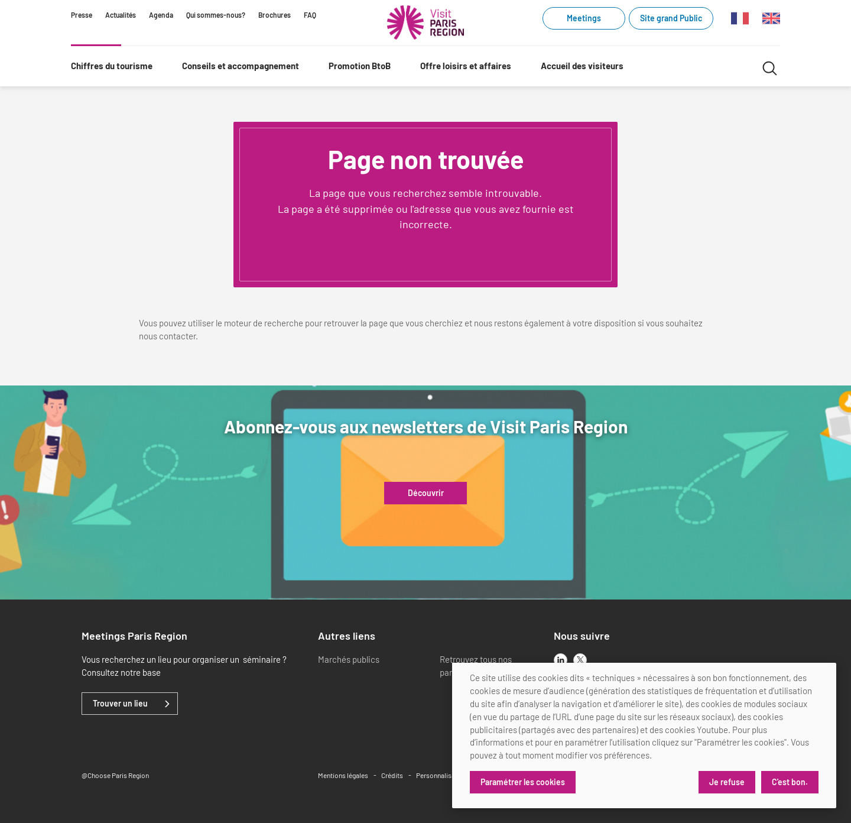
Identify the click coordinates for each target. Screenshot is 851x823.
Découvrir (426, 493)
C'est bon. (790, 782)
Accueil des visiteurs (582, 65)
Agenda (161, 15)
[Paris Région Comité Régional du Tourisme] (425, 22)
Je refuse (727, 782)
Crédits (392, 775)
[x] (580, 660)
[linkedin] (560, 660)
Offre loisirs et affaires (465, 65)
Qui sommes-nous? (215, 15)
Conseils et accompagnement (240, 65)
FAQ (310, 15)
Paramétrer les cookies (522, 782)
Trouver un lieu (120, 703)
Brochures (274, 15)
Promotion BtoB (360, 65)
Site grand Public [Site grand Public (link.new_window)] (671, 18)
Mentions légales (343, 775)
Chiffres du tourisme (111, 65)
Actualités (120, 15)
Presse (81, 15)
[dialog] (644, 735)
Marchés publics (348, 659)
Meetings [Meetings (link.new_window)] (584, 18)
